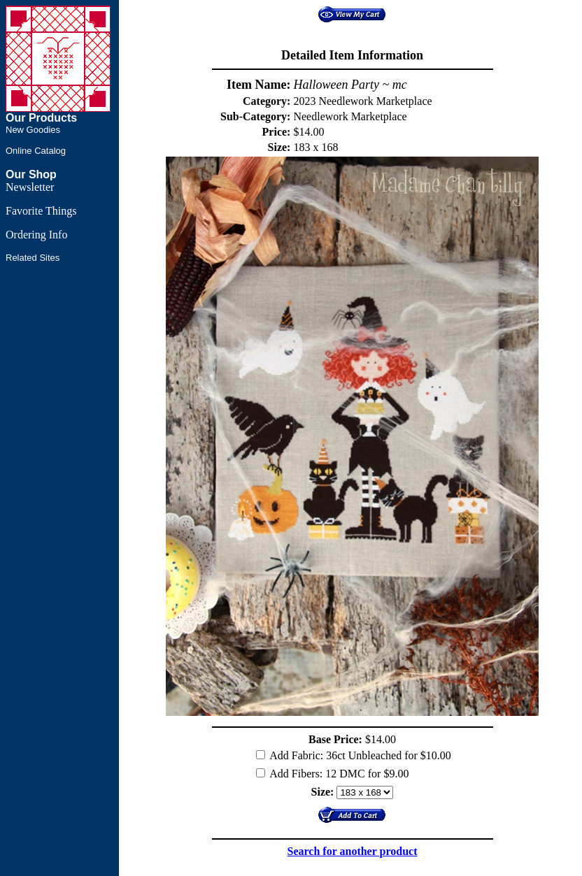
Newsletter (30, 187)
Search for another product (353, 851)
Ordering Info (36, 234)
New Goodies (33, 129)
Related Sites (32, 257)
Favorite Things (41, 211)
